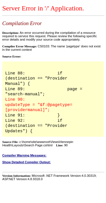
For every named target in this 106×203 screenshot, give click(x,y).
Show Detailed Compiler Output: (26, 162)
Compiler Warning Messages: (24, 155)
